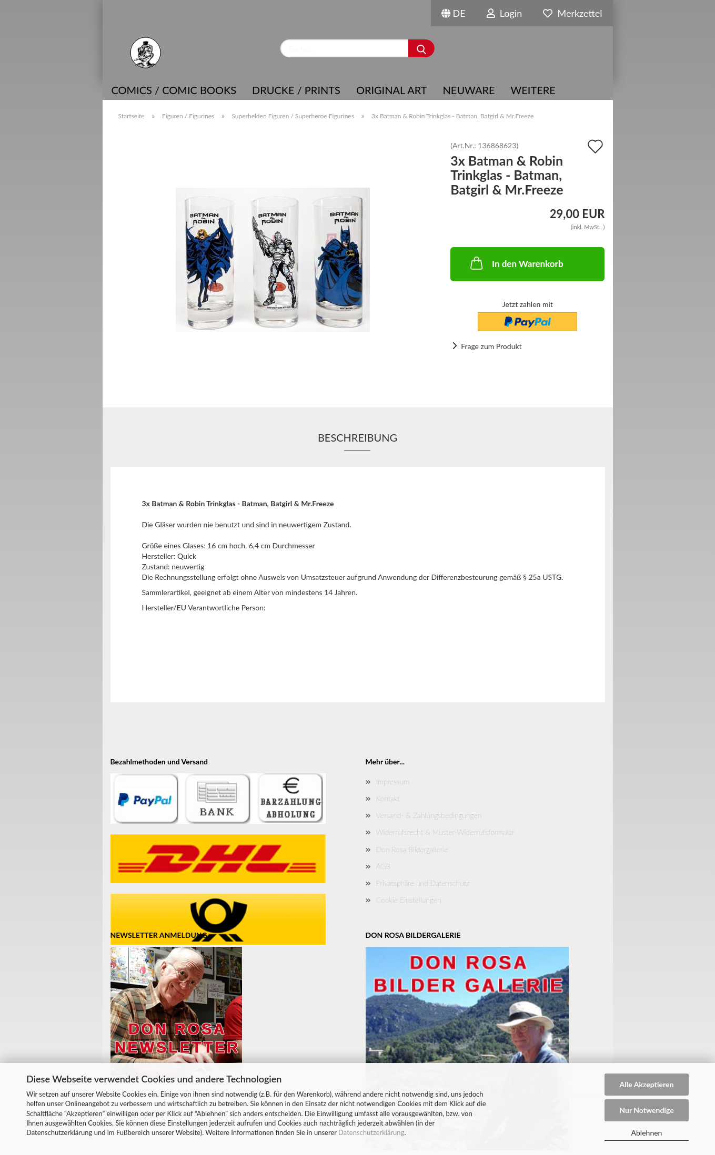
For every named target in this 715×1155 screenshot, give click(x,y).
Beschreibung (357, 437)
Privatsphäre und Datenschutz (423, 882)
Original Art (391, 90)
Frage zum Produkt (491, 346)
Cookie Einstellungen (408, 899)
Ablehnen (646, 1132)
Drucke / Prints (296, 90)
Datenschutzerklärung (371, 1132)
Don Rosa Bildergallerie (412, 849)
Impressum (393, 781)
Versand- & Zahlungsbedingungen (429, 815)
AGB (383, 866)
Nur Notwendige (646, 1110)
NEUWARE (469, 90)
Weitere (533, 90)
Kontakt (388, 798)
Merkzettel (572, 13)
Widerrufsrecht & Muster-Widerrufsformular (445, 831)
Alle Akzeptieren (647, 1084)
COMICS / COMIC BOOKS (174, 90)
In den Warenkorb (515, 262)
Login (504, 13)
